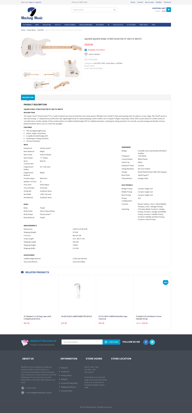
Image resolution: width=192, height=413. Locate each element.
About (133, 2)
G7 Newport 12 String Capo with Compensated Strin (37, 314)
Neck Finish (28, 154)
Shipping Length (30, 242)
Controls (125, 204)
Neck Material (29, 151)
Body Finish (28, 211)
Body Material (29, 217)
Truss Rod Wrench (30, 262)
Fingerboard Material (28, 173)
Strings (124, 172)
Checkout (167, 2)
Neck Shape (28, 158)
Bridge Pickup (127, 188)
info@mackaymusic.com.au (41, 392)
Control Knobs (127, 159)
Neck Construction (29, 162)
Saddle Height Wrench (32, 258)
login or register (35, 2)
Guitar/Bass (31, 30)
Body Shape (28, 214)
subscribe (111, 342)
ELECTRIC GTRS (99, 63)
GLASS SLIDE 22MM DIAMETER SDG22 (76, 313)
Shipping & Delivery (68, 387)
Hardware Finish (128, 165)
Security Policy (66, 391)
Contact (140, 2)
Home (23, 30)
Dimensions (28, 229)
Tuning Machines (128, 169)
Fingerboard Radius (28, 168)
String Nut (27, 191)
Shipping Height (30, 245)
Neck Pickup (126, 195)
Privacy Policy (66, 375)
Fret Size (27, 235)
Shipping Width (29, 248)
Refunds (64, 379)
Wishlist (159, 2)
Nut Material (28, 197)
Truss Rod (27, 184)
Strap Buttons (127, 178)
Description (27, 97)
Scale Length (29, 238)
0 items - (160, 11)
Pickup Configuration (127, 199)
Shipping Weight (30, 232)
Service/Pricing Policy (69, 383)
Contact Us (65, 371)
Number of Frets (30, 181)
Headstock (28, 148)
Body (26, 208)
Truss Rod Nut (29, 188)
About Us (64, 368)
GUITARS (40, 30)
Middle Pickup (127, 192)
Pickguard (125, 156)
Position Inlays (29, 178)
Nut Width (27, 194)
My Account (149, 2)
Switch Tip (125, 162)
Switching (125, 209)
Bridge (124, 151)
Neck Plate (126, 175)
